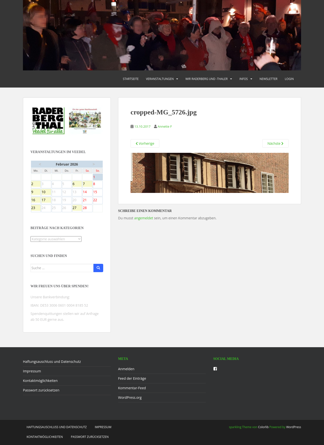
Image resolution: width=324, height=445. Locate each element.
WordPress (293, 427)
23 (35, 208)
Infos (243, 79)
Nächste (275, 143)
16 (35, 200)
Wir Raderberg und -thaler (206, 79)
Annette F (165, 126)
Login (289, 79)
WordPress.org (130, 397)
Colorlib (263, 427)
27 (77, 208)
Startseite (131, 79)
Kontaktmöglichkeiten (40, 380)
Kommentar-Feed (132, 388)
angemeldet (143, 218)
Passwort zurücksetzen (41, 390)
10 (46, 192)
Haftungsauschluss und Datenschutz (52, 361)
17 (46, 200)
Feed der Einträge (132, 378)
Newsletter (269, 79)
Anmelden (126, 369)
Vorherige (145, 143)
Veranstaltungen (160, 79)
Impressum (32, 371)
